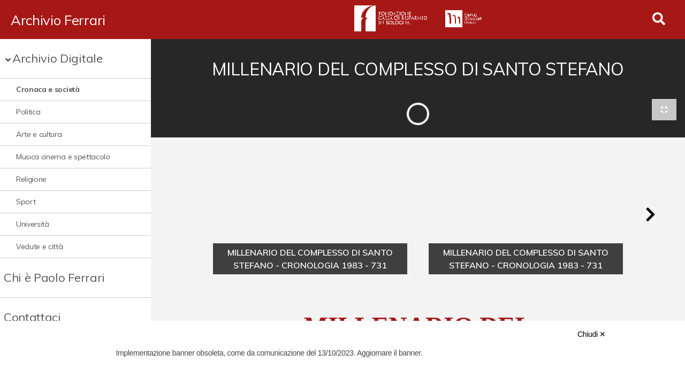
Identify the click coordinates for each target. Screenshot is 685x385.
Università (32, 224)
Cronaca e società (48, 89)
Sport (25, 201)
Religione (31, 179)
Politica (28, 112)
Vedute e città (39, 246)
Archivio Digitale (57, 58)
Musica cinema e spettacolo (63, 156)
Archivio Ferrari (58, 19)
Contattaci (32, 317)
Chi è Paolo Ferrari (54, 277)
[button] (650, 215)
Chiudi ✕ (591, 334)
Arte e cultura (39, 134)
